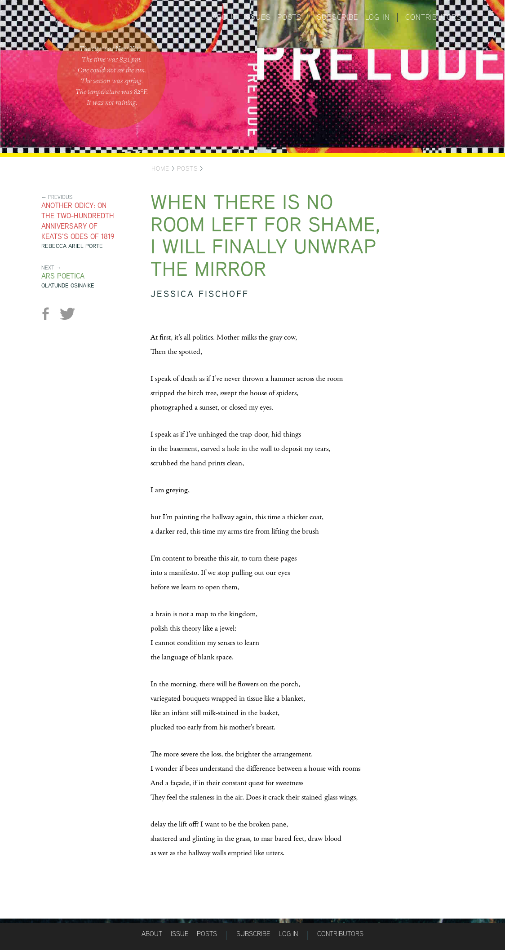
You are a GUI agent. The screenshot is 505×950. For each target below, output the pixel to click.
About (224, 17)
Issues (257, 17)
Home (160, 168)
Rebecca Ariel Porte (72, 246)
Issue (179, 933)
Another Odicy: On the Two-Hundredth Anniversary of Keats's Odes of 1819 (78, 221)
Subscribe (337, 17)
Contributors (433, 17)
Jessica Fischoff (200, 293)
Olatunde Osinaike (67, 285)
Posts (289, 17)
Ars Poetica (62, 276)
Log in (377, 17)
